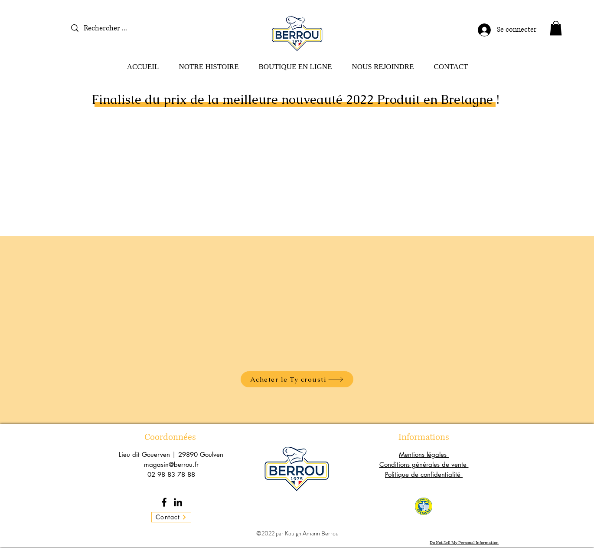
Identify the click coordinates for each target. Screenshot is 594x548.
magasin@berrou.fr (171, 464)
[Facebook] (164, 502)
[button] (556, 28)
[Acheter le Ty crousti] (297, 379)
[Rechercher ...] (114, 28)
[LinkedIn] (178, 502)
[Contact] (171, 517)
